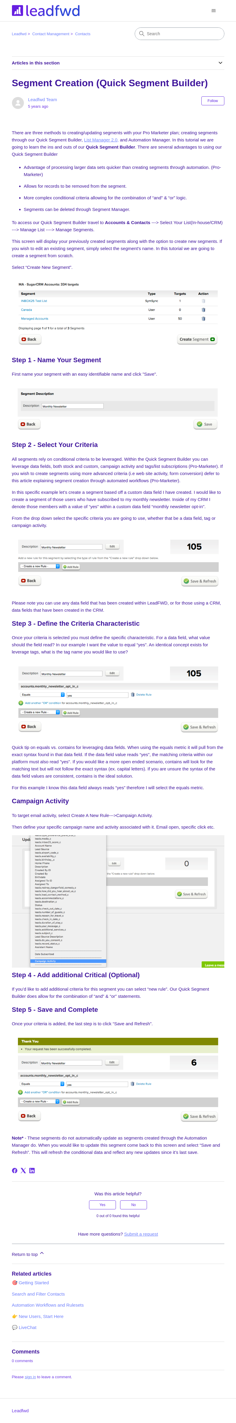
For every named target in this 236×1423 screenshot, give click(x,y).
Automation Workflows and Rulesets (48, 1305)
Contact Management (50, 34)
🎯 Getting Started (30, 1282)
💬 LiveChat (24, 1327)
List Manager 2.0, (101, 139)
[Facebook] (14, 1170)
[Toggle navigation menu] (213, 11)
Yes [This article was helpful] (102, 1205)
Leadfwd (19, 34)
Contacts (82, 34)
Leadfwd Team (42, 99)
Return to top (28, 1253)
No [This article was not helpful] (133, 1205)
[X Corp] (23, 1170)
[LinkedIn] (32, 1170)
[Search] (179, 34)
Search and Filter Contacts (38, 1293)
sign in (30, 1377)
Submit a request (141, 1234)
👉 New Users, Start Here (38, 1316)
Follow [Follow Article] (213, 101)
